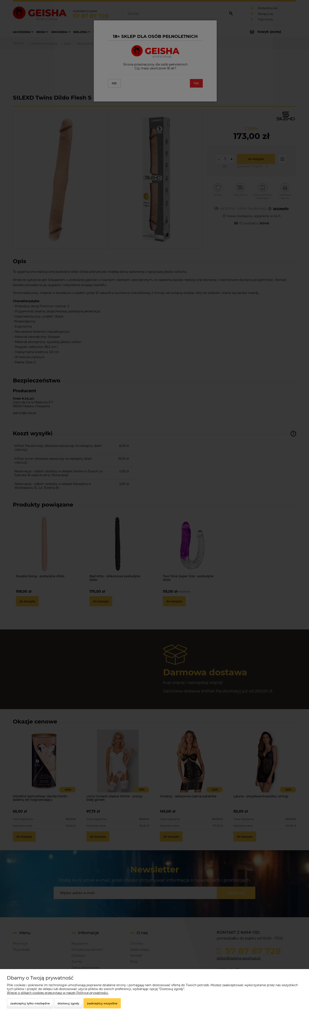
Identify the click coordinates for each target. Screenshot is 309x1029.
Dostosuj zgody (68, 1003)
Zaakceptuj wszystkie (102, 1003)
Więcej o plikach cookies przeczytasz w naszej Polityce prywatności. (58, 993)
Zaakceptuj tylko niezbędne (30, 1003)
